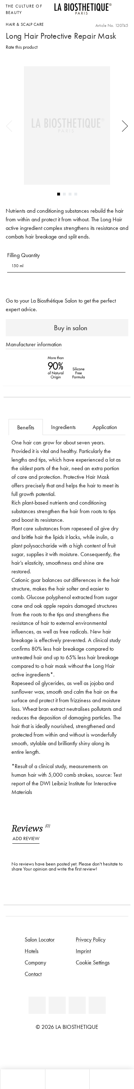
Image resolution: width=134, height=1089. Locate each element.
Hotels (32, 950)
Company (35, 962)
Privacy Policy (90, 939)
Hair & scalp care (25, 24)
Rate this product (22, 47)
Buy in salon (67, 327)
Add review (26, 838)
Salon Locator (40, 939)
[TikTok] (97, 1005)
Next (122, 125)
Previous (11, 125)
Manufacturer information (34, 344)
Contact (33, 973)
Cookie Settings (93, 962)
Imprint (83, 950)
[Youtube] (57, 1005)
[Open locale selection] (120, 5)
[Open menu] (67, 1079)
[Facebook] (37, 1005)
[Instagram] (77, 1005)
